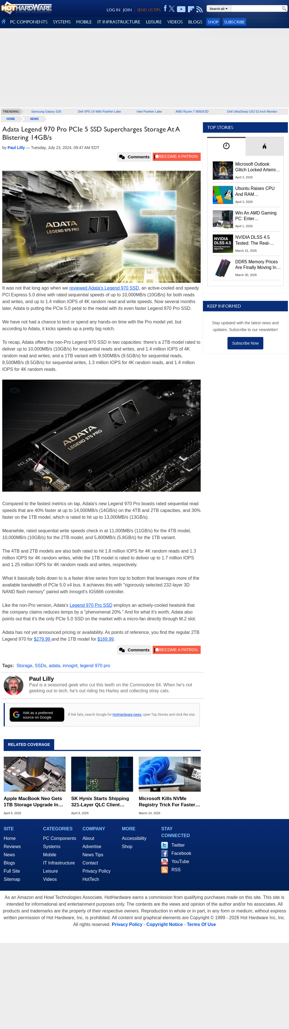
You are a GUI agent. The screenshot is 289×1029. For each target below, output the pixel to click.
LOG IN (113, 10)
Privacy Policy (96, 871)
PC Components (59, 838)
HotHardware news (127, 715)
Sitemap (12, 879)
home (10, 119)
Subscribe (234, 21)
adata (54, 665)
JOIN (127, 10)
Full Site (12, 871)
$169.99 (105, 639)
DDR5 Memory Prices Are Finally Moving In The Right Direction (256, 265)
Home (10, 838)
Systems (51, 846)
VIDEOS (175, 22)
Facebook (181, 853)
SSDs (40, 665)
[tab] (226, 146)
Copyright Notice (164, 924)
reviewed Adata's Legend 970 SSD (104, 288)
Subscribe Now (245, 343)
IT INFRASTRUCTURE (118, 22)
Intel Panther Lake (149, 111)
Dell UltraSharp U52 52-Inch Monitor (252, 111)
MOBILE (84, 22)
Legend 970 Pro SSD (91, 605)
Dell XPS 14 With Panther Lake (99, 111)
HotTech (90, 879)
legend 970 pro (95, 665)
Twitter (178, 845)
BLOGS (195, 22)
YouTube (180, 861)
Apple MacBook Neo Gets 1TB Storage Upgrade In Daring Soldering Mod (33, 802)
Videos (50, 879)
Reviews (12, 846)
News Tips (92, 854)
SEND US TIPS (148, 10)
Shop (213, 21)
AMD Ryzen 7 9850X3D (192, 111)
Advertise (91, 846)
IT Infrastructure (59, 863)
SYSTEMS (62, 22)
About (88, 838)
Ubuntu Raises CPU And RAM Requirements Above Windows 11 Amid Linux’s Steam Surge (255, 191)
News (34, 119)
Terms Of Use (201, 924)
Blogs (9, 863)
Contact (90, 863)
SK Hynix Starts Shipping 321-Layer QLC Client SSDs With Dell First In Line (100, 802)
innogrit (70, 665)
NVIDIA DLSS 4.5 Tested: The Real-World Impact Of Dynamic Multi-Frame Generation (256, 240)
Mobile (49, 854)
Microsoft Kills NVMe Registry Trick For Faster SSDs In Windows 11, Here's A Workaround (167, 802)
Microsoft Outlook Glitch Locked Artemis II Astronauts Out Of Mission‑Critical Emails (257, 167)
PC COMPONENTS (28, 22)
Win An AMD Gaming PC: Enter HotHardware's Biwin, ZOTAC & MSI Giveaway (256, 216)
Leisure (50, 871)
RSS (176, 869)
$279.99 (42, 639)
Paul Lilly (41, 679)
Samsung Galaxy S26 (46, 111)
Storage (24, 665)
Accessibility (134, 838)
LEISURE (154, 22)
